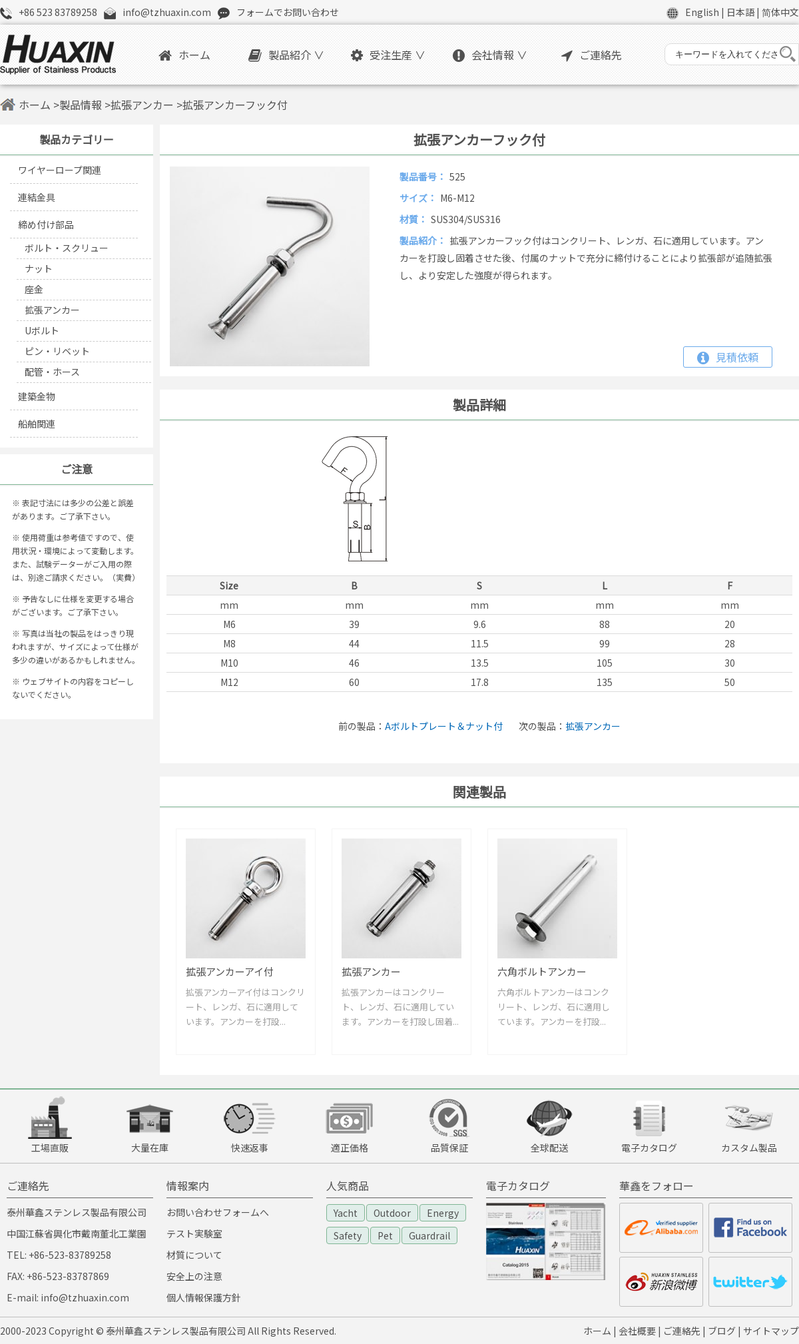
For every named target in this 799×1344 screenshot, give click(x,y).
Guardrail (429, 1235)
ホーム (184, 55)
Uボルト (42, 330)
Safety (348, 1235)
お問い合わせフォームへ (217, 1212)
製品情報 (80, 105)
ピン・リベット (57, 351)
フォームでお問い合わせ (287, 12)
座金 (34, 289)
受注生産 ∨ (388, 55)
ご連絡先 (591, 55)
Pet (385, 1235)
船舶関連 (36, 423)
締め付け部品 (46, 224)
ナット (39, 268)
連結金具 (36, 197)
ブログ (722, 1330)
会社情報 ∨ (490, 55)
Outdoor (392, 1212)
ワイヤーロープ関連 (59, 169)
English (702, 12)
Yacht (346, 1212)
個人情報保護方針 (203, 1297)
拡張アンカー (142, 105)
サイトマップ (771, 1330)
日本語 (740, 12)
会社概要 (637, 1330)
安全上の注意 (194, 1276)
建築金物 (36, 396)
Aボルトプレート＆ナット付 (444, 726)
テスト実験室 (194, 1233)
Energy (443, 1212)
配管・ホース (52, 371)
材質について (194, 1254)
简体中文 (780, 12)
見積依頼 (727, 357)
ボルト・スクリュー (67, 247)
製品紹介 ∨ (286, 55)
